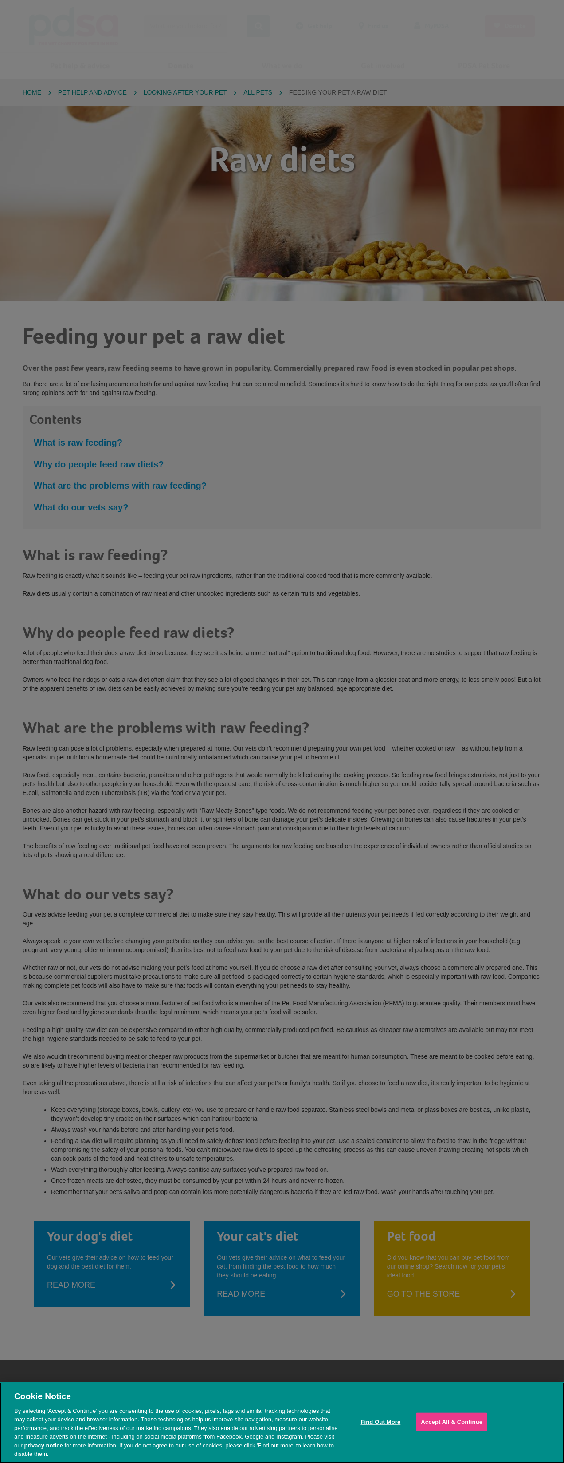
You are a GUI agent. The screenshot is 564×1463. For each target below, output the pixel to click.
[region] (282, 1422)
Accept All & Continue (451, 1422)
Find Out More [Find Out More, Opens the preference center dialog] (380, 1422)
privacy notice (43, 1445)
